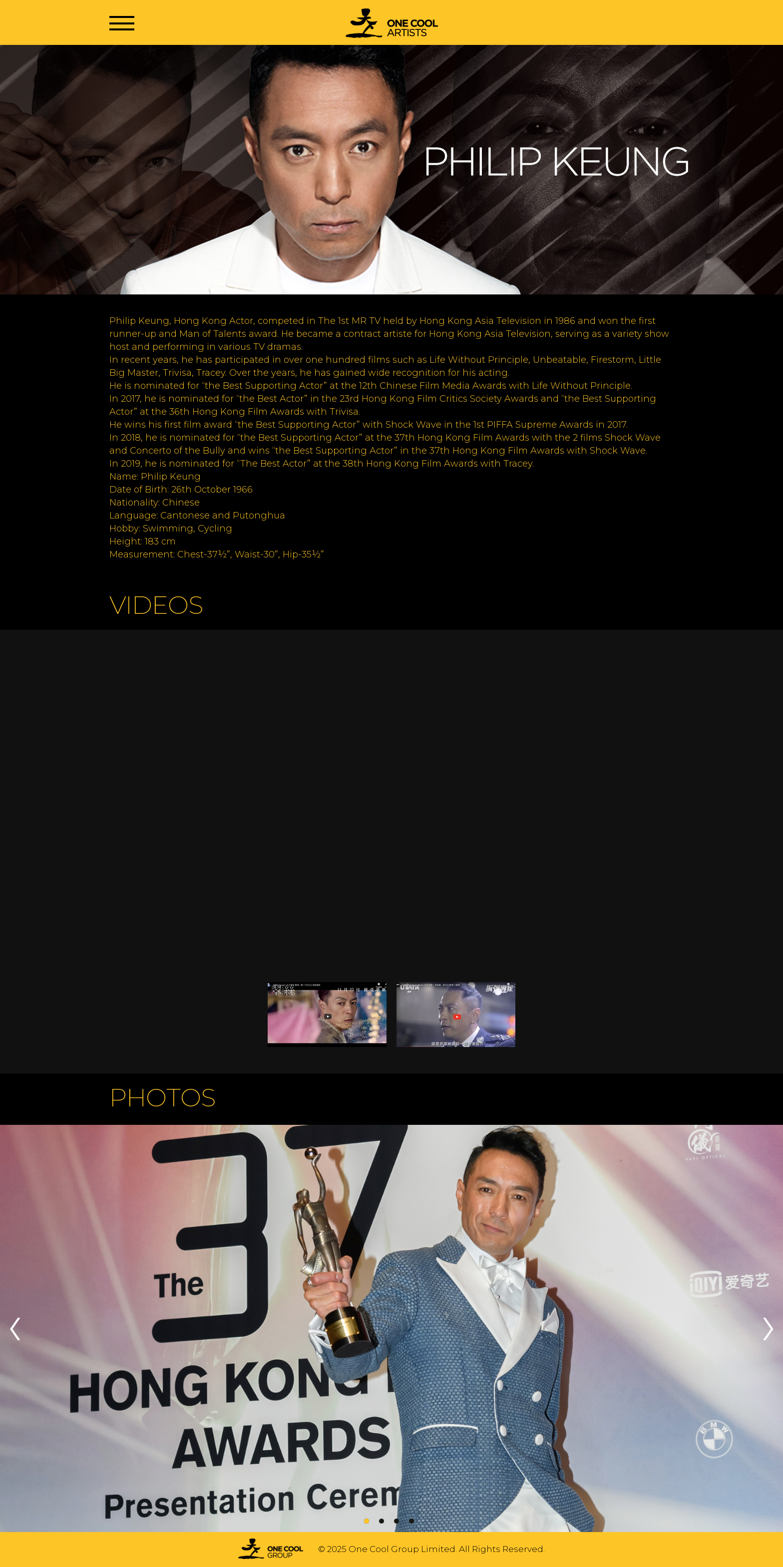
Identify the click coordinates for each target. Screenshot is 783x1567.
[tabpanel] (391, 1329)
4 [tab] (411, 1521)
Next (768, 1329)
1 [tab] (366, 1521)
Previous (15, 1329)
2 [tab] (381, 1521)
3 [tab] (396, 1521)
